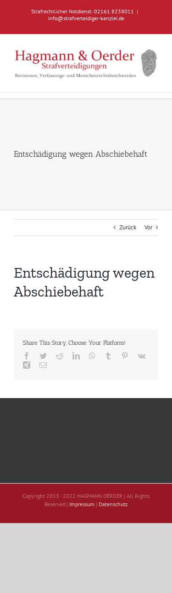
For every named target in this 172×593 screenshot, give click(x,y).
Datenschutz (113, 504)
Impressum (81, 504)
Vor (148, 227)
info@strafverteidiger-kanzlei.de (86, 18)
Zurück (127, 227)
